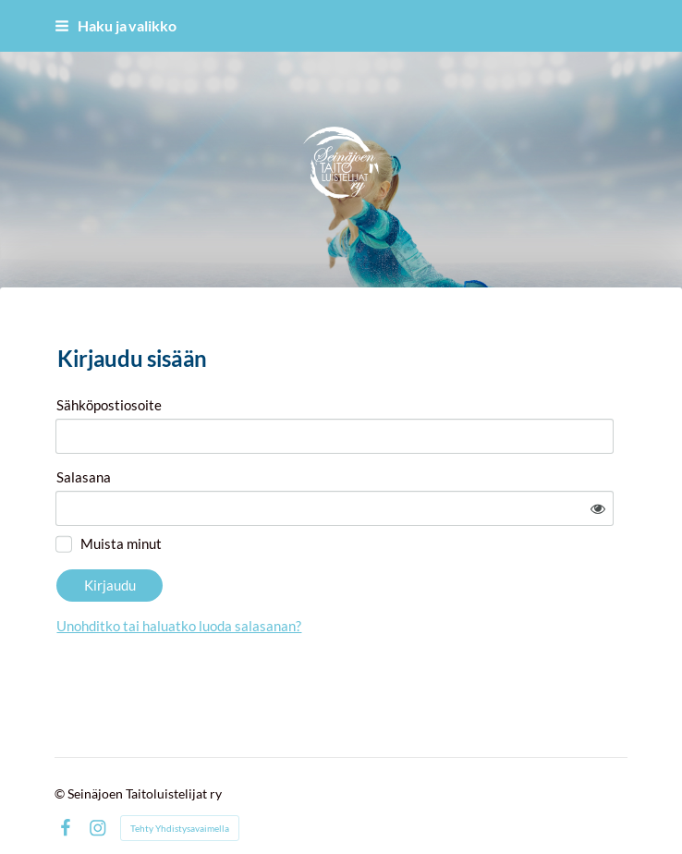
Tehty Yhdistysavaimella (179, 791)
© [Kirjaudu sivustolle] (61, 756)
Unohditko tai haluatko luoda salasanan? (342, 575)
